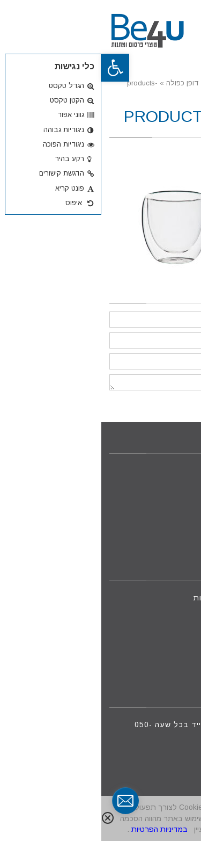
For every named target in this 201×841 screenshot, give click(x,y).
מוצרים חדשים (162, 494)
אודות (177, 507)
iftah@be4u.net (152, 645)
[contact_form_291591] (24, 800)
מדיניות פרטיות (160, 543)
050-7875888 (134, 609)
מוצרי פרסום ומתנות (151, 483)
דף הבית (172, 470)
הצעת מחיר (167, 530)
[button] (14, 68)
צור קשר (172, 518)
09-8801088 (160, 622)
